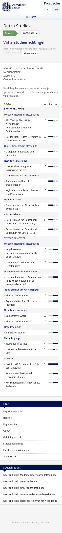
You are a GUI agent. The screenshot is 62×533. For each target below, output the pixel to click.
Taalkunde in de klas (16, 343)
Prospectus (52, 3)
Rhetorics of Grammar (17, 295)
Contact (7, 430)
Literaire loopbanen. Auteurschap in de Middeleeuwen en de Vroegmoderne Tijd (23, 281)
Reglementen (10, 424)
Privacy (35, 522)
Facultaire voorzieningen (16, 450)
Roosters (7, 417)
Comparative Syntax (16, 316)
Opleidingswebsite (13, 437)
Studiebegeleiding (13, 443)
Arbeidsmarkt (10, 456)
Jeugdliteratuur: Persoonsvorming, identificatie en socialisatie (22, 253)
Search (32, 17)
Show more (30, 53)
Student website (20, 522)
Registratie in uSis (12, 411)
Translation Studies (15, 332)
